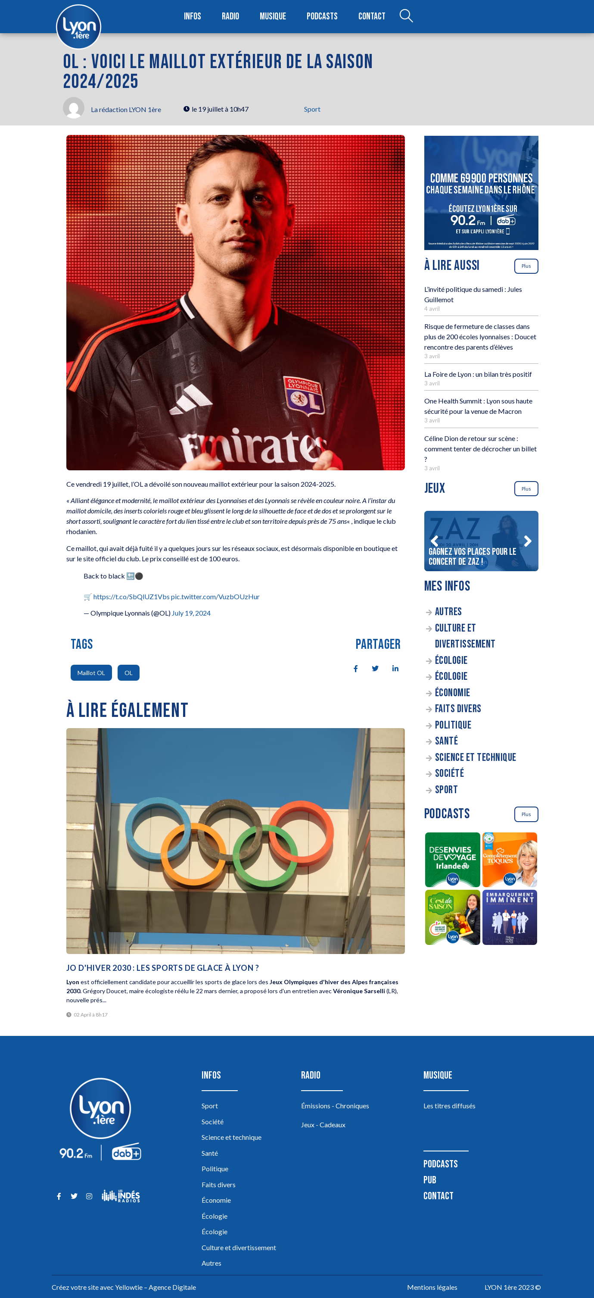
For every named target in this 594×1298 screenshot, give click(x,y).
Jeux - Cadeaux (323, 1124)
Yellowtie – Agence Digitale (155, 1287)
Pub (429, 1180)
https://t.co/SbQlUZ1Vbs (131, 596)
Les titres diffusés (449, 1105)
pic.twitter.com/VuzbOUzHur (215, 596)
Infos (192, 16)
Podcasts (322, 16)
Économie (452, 693)
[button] (434, 541)
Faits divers (458, 709)
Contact (371, 16)
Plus (526, 266)
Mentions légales (432, 1287)
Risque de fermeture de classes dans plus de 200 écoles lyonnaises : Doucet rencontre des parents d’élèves (480, 336)
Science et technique (475, 757)
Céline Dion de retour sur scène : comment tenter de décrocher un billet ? (480, 448)
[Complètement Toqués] (509, 861)
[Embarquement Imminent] (509, 919)
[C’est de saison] (453, 919)
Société (449, 773)
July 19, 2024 (191, 613)
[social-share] (351, 668)
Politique (453, 725)
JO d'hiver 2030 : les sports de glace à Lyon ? (162, 968)
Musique (273, 16)
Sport (312, 109)
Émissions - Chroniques (335, 1105)
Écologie (451, 660)
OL (128, 672)
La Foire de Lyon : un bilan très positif (478, 374)
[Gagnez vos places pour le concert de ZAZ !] (481, 541)
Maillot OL (91, 672)
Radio (230, 16)
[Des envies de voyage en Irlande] (453, 861)
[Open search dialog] (406, 16)
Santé (446, 741)
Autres (448, 612)
